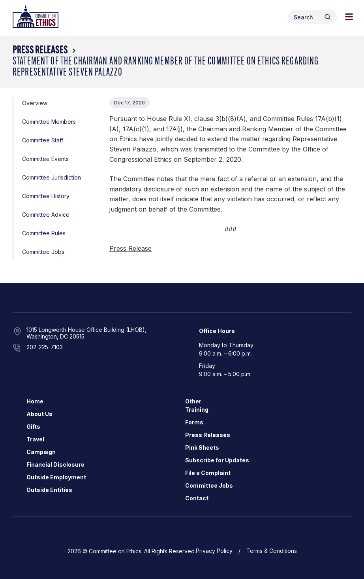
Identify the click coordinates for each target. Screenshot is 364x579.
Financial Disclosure (55, 464)
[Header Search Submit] (327, 17)
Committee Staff (42, 140)
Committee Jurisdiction (51, 177)
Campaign (41, 451)
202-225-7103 (44, 347)
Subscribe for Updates (217, 460)
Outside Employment (56, 477)
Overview (34, 103)
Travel (35, 439)
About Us (39, 414)
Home (34, 401)
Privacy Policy (214, 550)
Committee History (45, 196)
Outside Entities (49, 489)
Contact (196, 498)
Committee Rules (44, 233)
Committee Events (45, 158)
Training (196, 409)
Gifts (33, 426)
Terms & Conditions (271, 550)
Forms (194, 422)
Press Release (130, 248)
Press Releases (40, 50)
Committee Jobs (43, 251)
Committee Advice (45, 214)
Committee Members (49, 121)
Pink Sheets (202, 447)
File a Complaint (208, 472)
